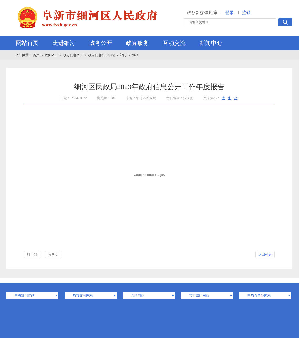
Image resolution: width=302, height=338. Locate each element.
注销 (246, 12)
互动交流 (174, 43)
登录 (229, 12)
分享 (53, 255)
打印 (32, 255)
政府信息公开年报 (101, 55)
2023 (134, 55)
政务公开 (100, 43)
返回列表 (265, 254)
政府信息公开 (73, 55)
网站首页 (27, 43)
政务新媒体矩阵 (202, 12)
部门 (123, 55)
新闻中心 (210, 43)
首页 (37, 55)
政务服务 (137, 43)
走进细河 (63, 43)
